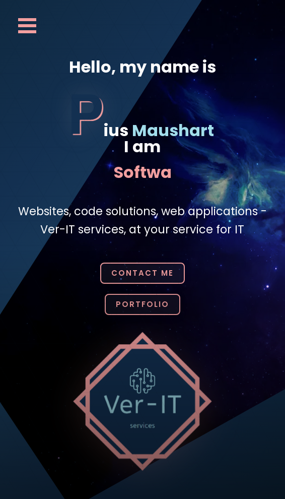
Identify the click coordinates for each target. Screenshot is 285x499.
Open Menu (27, 25)
